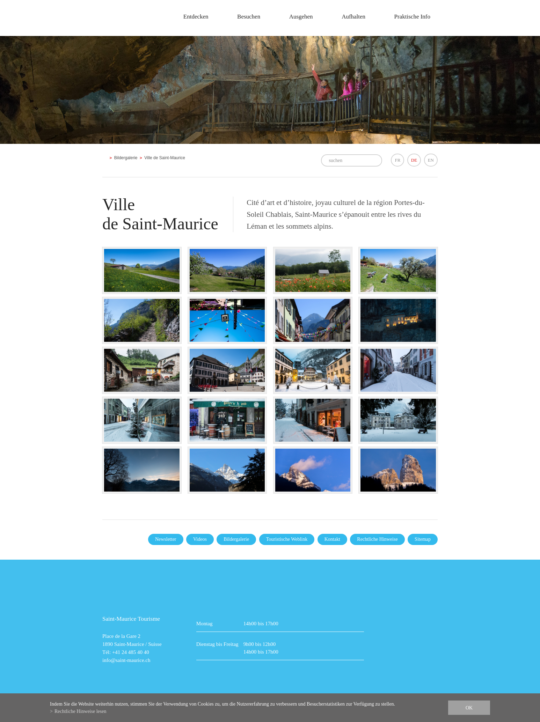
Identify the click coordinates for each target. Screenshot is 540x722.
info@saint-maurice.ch (126, 660)
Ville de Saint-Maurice (164, 157)
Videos (200, 539)
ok (469, 707)
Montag (204, 623)
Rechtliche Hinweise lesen (80, 711)
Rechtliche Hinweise (377, 539)
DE (414, 160)
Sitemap (423, 539)
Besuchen (248, 16)
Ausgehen (301, 16)
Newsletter (165, 539)
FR (397, 160)
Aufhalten (353, 16)
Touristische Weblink (287, 539)
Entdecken (196, 16)
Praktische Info (412, 16)
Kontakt (332, 539)
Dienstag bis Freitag (217, 644)
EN (431, 160)
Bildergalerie (126, 157)
